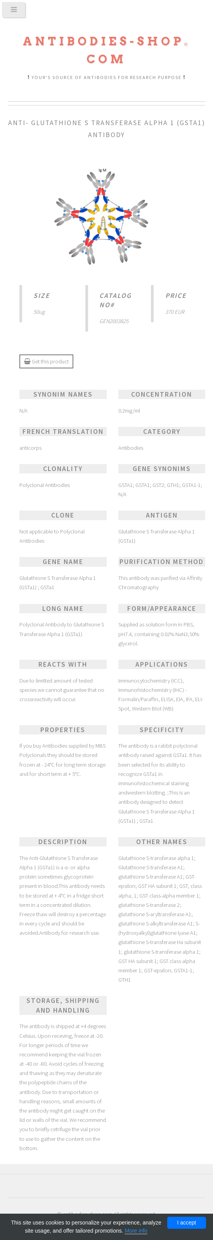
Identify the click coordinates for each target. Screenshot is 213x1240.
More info (136, 1231)
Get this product (46, 361)
